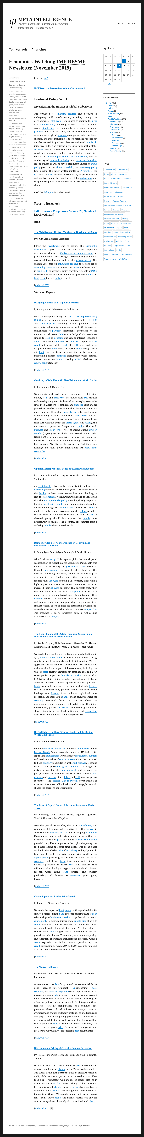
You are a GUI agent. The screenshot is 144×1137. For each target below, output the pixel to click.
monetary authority (17, 185)
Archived (42, 285)
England (121, 196)
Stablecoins (48, 128)
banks (37, 686)
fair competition (78, 156)
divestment (14, 139)
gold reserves (84, 748)
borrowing (39, 489)
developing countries (45, 267)
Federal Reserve (119, 201)
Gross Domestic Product (114, 214)
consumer (13, 118)
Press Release (113, 114)
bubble (42, 493)
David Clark (14, 78)
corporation (14, 123)
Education (114, 124)
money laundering (59, 160)
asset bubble (44, 486)
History (125, 219)
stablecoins (57, 121)
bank (39, 271)
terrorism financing (86, 160)
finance (107, 210)
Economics (13, 85)
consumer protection (57, 156)
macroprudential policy (55, 500)
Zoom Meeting (116, 151)
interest (60, 359)
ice (79, 1065)
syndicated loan (15, 209)
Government (115, 127)
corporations (64, 917)
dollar (58, 278)
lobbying (53, 580)
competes (59, 341)
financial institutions (51, 657)
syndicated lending (68, 264)
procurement (51, 570)
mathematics (110, 237)
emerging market (58, 832)
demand (127, 179)
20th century (122, 170)
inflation (114, 223)
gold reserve (14, 158)
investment (54, 246)
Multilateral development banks (76, 253)
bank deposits (47, 323)
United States (126, 254)
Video (110, 116)
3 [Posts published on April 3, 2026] (123, 61)
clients (61, 1069)
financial (78, 405)
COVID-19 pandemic (112, 179)
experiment (40, 921)
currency (47, 763)
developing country (17, 134)
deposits (58, 338)
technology (109, 250)
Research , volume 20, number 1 (59, 88)
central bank (40, 363)
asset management (59, 991)
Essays (21, 85)
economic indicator (112, 187)
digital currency (47, 124)
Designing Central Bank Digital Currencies (56, 302)
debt (92, 507)
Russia (127, 241)
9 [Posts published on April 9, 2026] (119, 66)
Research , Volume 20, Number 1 (65, 211)
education (119, 192)
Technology (116, 146)
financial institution (17, 147)
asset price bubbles (54, 504)
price (94, 121)
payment (38, 131)
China (113, 174)
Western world (110, 259)
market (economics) (121, 232)
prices (62, 397)
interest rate (126, 223)
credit (45, 271)
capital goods (90, 839)
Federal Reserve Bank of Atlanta (117, 205)
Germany (125, 210)
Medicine (115, 140)
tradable (79, 839)
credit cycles (56, 430)
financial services (66, 114)
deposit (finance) (16, 129)
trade (62, 861)
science (107, 246)
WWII (58, 766)
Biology (115, 135)
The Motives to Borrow (46, 967)
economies (91, 832)
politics (119, 241)
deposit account (15, 131)
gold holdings (52, 755)
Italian (54, 917)
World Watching (16, 88)
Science (113, 132)
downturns (49, 497)
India (106, 223)
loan (126, 228)
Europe (107, 201)
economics (127, 187)
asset (56, 397)
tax (73, 988)
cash (88, 320)
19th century (109, 170)
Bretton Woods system (65, 780)
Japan (119, 228)
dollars (91, 274)
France (116, 210)
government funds (76, 566)
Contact (131, 23)
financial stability (65, 167)
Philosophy (116, 143)
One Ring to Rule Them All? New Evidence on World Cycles (65, 380)
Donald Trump (110, 183)
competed (75, 591)
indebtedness (68, 507)
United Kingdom (111, 254)
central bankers (67, 759)
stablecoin (19, 198)
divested (93, 686)
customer (39, 149)
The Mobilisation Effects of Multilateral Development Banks (65, 232)
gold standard (70, 766)
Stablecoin (91, 142)
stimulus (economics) (18, 201)
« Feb (110, 84)
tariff (128, 246)
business (38, 430)
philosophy (109, 241)
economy (38, 700)
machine (12, 180)
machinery (86, 825)
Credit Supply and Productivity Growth (54, 896)
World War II (19, 214)
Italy (21, 177)
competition (90, 609)
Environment (117, 138)
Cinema (111, 106)
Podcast (111, 108)
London (107, 232)
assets (88, 422)
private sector (83, 260)
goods (76, 422)
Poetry (110, 111)
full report (49, 192)
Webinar (113, 148)
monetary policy (88, 167)
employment (109, 196)
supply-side (80, 921)
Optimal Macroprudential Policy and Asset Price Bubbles (64, 468)
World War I (124, 259)
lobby (52, 559)
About (120, 23)
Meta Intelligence (45, 19)
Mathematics (115, 130)
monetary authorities (54, 748)
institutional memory (86, 755)
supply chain (118, 246)
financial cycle (69, 412)
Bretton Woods (42, 752)
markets (57, 1083)
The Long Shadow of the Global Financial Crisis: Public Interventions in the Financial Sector (63, 635)
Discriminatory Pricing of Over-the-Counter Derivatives (63, 1048)
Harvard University (112, 219)
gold (77, 777)
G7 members (86, 171)
